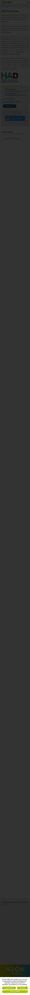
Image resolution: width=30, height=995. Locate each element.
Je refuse (22, 988)
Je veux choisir (15, 991)
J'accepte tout (9, 988)
